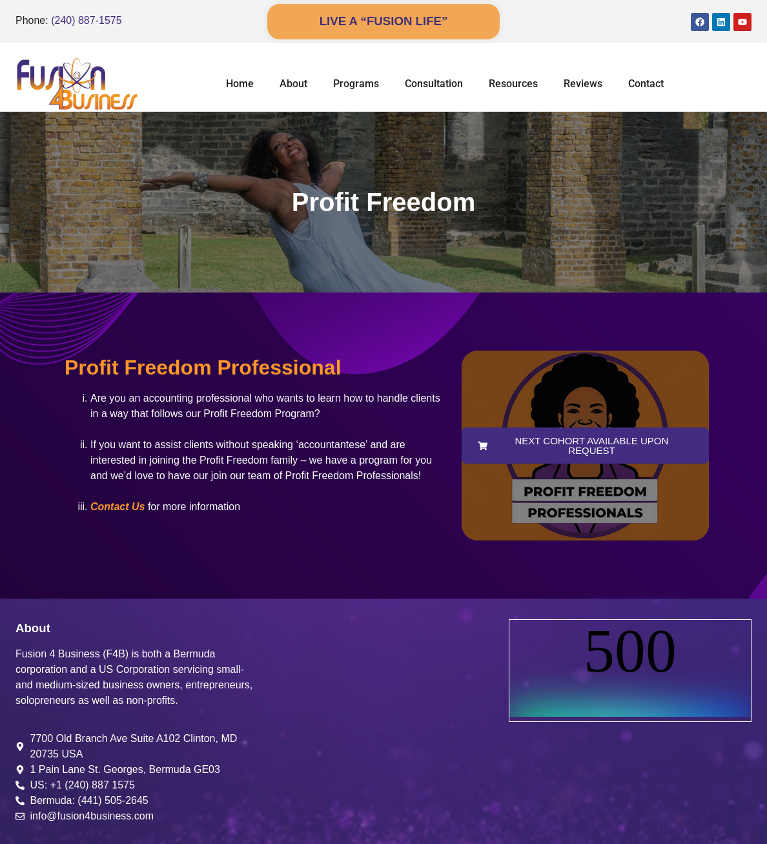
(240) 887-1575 (86, 20)
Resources (513, 83)
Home (240, 83)
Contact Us (117, 506)
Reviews (583, 83)
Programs (356, 83)
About (293, 83)
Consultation (434, 83)
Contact (646, 83)
